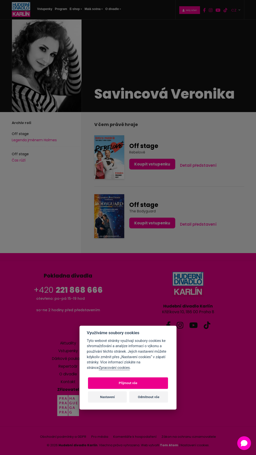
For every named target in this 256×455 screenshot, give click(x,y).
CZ (234, 9)
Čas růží (19, 160)
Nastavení (107, 397)
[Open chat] (244, 443)
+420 (68, 290)
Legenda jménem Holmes (34, 140)
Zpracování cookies (114, 368)
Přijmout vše (128, 383)
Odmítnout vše (149, 397)
